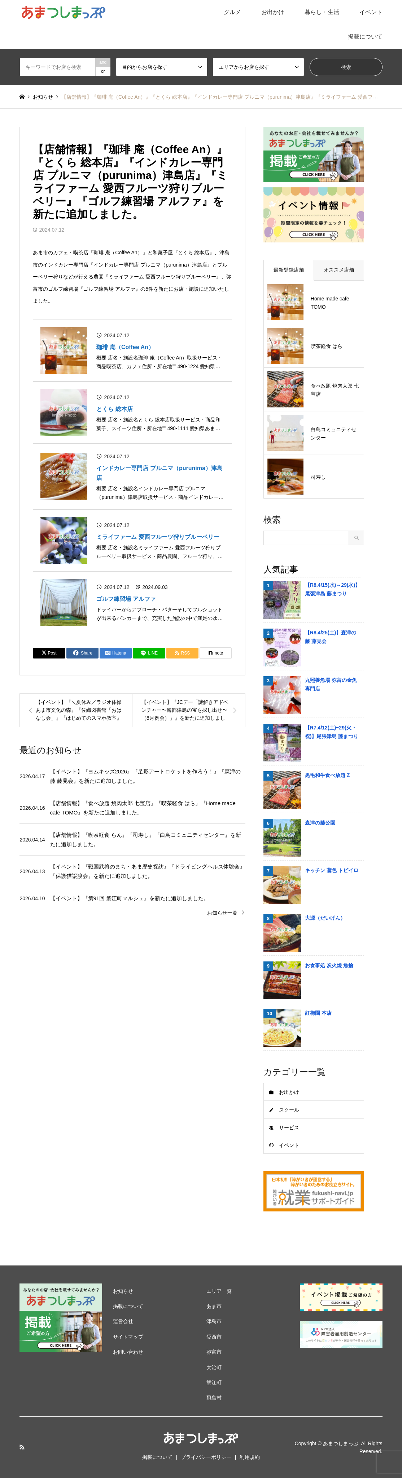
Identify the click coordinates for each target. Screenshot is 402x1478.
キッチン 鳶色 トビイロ (331, 870)
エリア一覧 (219, 1291)
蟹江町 (214, 1382)
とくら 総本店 (114, 409)
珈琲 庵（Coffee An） (125, 347)
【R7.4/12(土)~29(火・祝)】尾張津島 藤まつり (332, 732)
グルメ (232, 12)
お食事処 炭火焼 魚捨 (329, 965)
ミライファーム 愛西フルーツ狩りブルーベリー (157, 537)
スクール (289, 1110)
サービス (289, 1127)
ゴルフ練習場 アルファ (126, 599)
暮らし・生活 (322, 12)
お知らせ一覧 (222, 913)
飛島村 (214, 1398)
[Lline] (149, 653)
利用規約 (250, 1457)
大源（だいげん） (325, 918)
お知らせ (123, 1291)
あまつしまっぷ (340, 1443)
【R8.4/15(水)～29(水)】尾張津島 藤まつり (332, 589)
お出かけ (272, 12)
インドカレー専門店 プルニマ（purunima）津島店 (159, 473)
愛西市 (214, 1337)
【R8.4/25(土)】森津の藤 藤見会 (330, 637)
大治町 (214, 1367)
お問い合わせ (128, 1352)
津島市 (214, 1321)
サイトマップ (128, 1337)
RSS (22, 1447)
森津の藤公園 (320, 823)
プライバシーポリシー (206, 1457)
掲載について (365, 37)
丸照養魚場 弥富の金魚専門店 (331, 684)
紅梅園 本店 (318, 1013)
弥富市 (214, 1352)
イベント (371, 12)
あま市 (214, 1306)
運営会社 (123, 1321)
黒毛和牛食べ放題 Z (327, 775)
